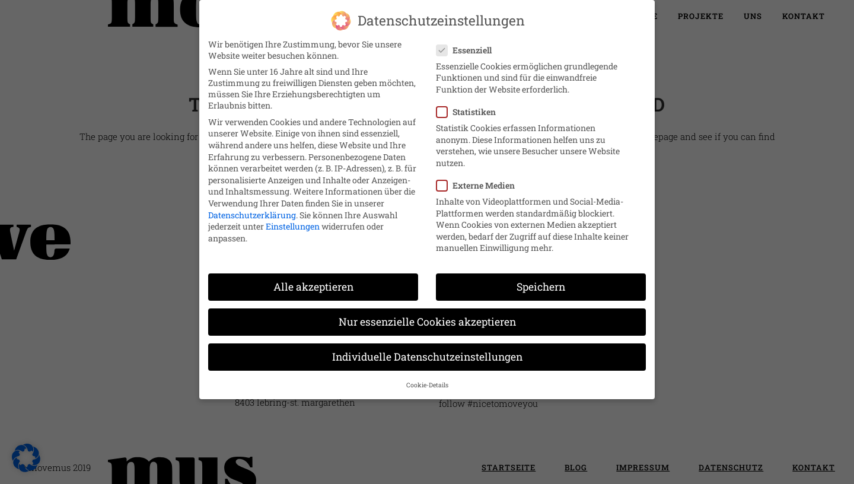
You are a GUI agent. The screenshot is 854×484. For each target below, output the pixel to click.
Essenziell (469, 40)
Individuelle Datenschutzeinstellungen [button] (427, 347)
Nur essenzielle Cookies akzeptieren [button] (427, 312)
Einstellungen (293, 216)
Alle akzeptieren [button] (313, 277)
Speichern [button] (541, 277)
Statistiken (471, 102)
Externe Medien (480, 176)
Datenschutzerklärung (252, 205)
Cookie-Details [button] (427, 375)
